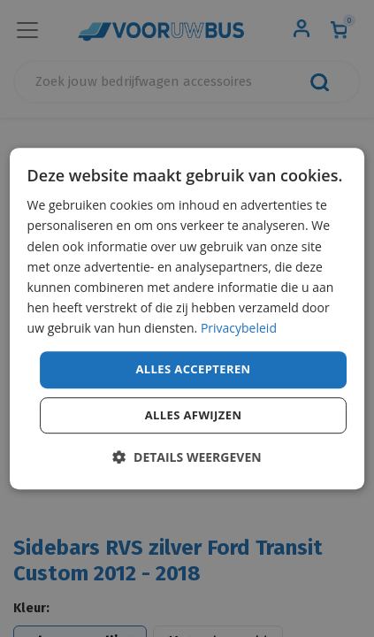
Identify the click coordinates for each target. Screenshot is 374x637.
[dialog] (187, 318)
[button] (186, 457)
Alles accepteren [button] (192, 369)
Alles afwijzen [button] (193, 415)
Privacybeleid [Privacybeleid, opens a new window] (239, 327)
